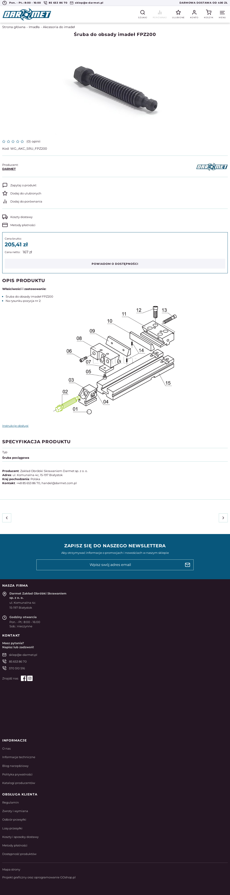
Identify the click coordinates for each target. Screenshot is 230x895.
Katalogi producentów (18, 783)
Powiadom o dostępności (115, 263)
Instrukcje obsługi (15, 425)
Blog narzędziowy (15, 766)
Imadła (34, 27)
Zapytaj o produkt (23, 185)
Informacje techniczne (18, 757)
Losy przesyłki (12, 828)
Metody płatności (22, 225)
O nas (6, 748)
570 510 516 (17, 668)
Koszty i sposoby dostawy (20, 837)
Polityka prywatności (17, 774)
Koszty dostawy (21, 217)
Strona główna (13, 27)
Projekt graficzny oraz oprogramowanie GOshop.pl (39, 877)
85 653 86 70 (58, 2)
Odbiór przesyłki (14, 819)
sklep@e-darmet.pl (89, 2)
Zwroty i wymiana (15, 811)
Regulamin (10, 802)
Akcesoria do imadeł (59, 27)
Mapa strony (11, 869)
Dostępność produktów (19, 854)
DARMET (9, 169)
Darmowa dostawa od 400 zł (203, 2)
